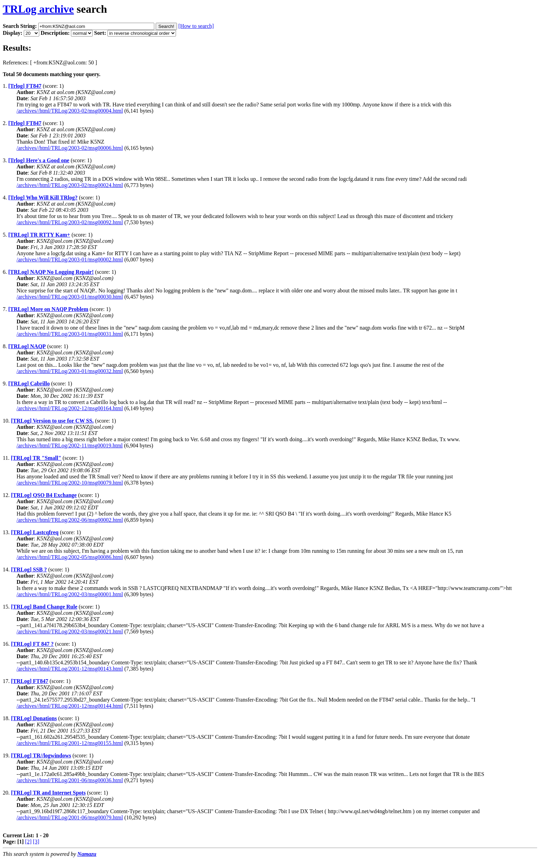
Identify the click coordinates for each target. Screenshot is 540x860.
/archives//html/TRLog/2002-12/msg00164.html (70, 408)
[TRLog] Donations (34, 718)
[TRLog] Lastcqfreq (35, 532)
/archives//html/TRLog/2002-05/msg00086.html (70, 557)
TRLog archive (38, 9)
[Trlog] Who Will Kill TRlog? (42, 197)
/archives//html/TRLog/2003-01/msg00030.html (70, 297)
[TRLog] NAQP (27, 346)
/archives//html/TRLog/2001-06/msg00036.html (70, 780)
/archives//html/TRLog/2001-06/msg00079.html (70, 817)
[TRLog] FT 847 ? (32, 644)
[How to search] (196, 26)
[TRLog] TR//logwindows (41, 755)
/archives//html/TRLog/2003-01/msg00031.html (70, 334)
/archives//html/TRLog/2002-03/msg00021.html (70, 631)
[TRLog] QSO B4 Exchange (44, 495)
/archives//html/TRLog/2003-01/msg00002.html (70, 259)
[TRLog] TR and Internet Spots (48, 793)
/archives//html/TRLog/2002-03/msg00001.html (70, 594)
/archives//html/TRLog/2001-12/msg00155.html (70, 743)
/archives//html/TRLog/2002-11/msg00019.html (70, 445)
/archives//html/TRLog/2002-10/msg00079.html (70, 483)
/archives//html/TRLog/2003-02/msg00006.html (70, 148)
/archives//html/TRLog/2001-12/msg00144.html (70, 706)
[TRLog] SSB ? (29, 569)
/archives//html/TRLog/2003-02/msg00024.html (70, 185)
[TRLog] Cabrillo (29, 383)
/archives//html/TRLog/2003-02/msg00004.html (70, 111)
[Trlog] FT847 (24, 86)
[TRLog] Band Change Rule (44, 607)
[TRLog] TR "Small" (36, 458)
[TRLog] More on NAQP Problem (48, 309)
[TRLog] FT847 (29, 681)
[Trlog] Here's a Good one (38, 160)
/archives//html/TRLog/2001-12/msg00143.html (70, 669)
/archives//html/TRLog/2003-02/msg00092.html (70, 222)
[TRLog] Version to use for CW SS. (52, 421)
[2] (28, 842)
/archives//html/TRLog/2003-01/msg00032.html (70, 371)
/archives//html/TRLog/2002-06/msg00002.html (70, 520)
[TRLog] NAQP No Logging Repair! (51, 272)
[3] (36, 842)
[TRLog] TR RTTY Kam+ (39, 235)
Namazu (86, 854)
